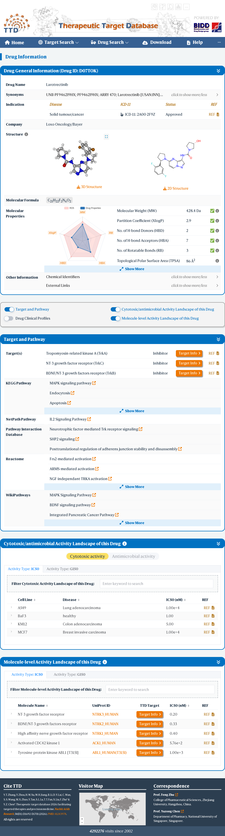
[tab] (23, 568)
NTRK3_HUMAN (105, 714)
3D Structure (89, 187)
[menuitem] (14, 42)
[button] (133, 94)
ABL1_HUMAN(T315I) (109, 752)
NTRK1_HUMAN (105, 733)
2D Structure (175, 188)
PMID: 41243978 (57, 813)
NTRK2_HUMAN (105, 724)
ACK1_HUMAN (104, 743)
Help (195, 42)
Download (157, 42)
